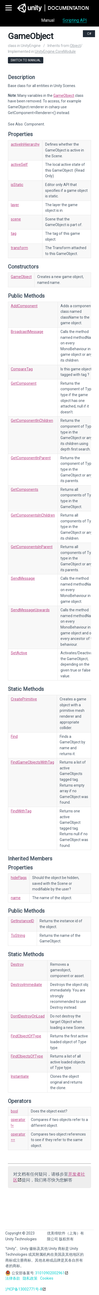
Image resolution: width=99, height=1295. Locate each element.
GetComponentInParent (31, 458)
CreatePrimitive (24, 699)
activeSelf (19, 164)
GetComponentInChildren (32, 420)
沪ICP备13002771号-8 (23, 1289)
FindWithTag (21, 811)
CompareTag (22, 369)
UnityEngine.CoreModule (55, 51)
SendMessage (23, 578)
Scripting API (75, 20)
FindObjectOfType (26, 1036)
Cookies (46, 1278)
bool (14, 1111)
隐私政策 (30, 1278)
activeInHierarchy (25, 144)
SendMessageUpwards (30, 610)
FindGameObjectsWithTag (32, 762)
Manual (47, 20)
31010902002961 (50, 1273)
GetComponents (24, 489)
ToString (18, 935)
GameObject (63, 95)
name (16, 898)
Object (75, 46)
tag (13, 233)
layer (15, 205)
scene (16, 219)
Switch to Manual (26, 60)
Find (14, 736)
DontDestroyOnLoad (28, 1016)
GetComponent (23, 383)
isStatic (17, 185)
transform (19, 248)
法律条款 (12, 1278)
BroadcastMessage (27, 332)
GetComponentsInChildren (33, 515)
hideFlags (19, 878)
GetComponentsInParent (32, 547)
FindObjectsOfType (27, 1056)
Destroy (17, 964)
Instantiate (20, 1076)
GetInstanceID (22, 921)
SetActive (19, 653)
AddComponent (24, 306)
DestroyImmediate (26, 984)
